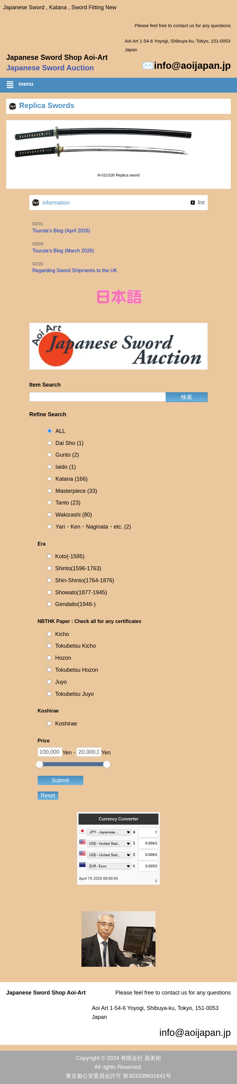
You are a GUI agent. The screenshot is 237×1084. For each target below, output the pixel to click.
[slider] (39, 764)
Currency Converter (118, 819)
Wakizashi (74, 514)
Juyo (61, 682)
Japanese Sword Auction (50, 68)
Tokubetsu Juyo (74, 694)
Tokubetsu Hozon (76, 670)
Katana (72, 479)
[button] (121, 86)
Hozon (63, 658)
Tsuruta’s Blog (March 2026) (63, 250)
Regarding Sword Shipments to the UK (74, 270)
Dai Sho (70, 443)
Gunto (67, 455)
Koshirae (66, 724)
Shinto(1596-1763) (78, 568)
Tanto (68, 502)
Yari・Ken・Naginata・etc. (93, 526)
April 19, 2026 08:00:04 (98, 878)
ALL (60, 431)
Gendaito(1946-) (75, 604)
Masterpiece (76, 491)
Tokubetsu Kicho (75, 646)
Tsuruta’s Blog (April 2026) (61, 230)
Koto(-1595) (70, 556)
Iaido (66, 467)
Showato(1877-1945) (81, 592)
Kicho (62, 634)
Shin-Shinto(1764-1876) (84, 580)
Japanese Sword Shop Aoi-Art (57, 57)
